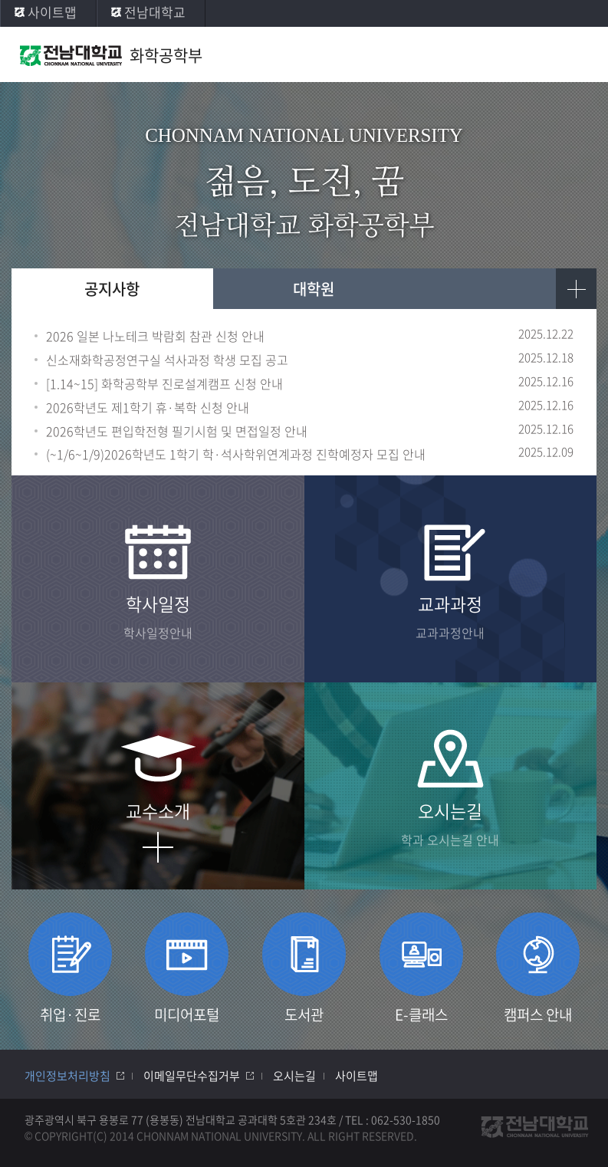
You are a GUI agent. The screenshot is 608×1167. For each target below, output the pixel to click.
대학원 (313, 289)
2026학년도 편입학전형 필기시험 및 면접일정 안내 (176, 431)
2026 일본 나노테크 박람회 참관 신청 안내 (155, 336)
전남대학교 (155, 11)
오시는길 (294, 1075)
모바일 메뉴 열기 (581, 55)
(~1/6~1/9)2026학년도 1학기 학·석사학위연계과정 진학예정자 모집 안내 (236, 454)
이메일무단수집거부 (191, 1075)
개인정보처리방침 (67, 1075)
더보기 (576, 288)
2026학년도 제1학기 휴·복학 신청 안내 (147, 407)
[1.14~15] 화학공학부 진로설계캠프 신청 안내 (164, 384)
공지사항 (112, 289)
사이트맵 (52, 11)
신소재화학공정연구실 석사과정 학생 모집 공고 (167, 360)
